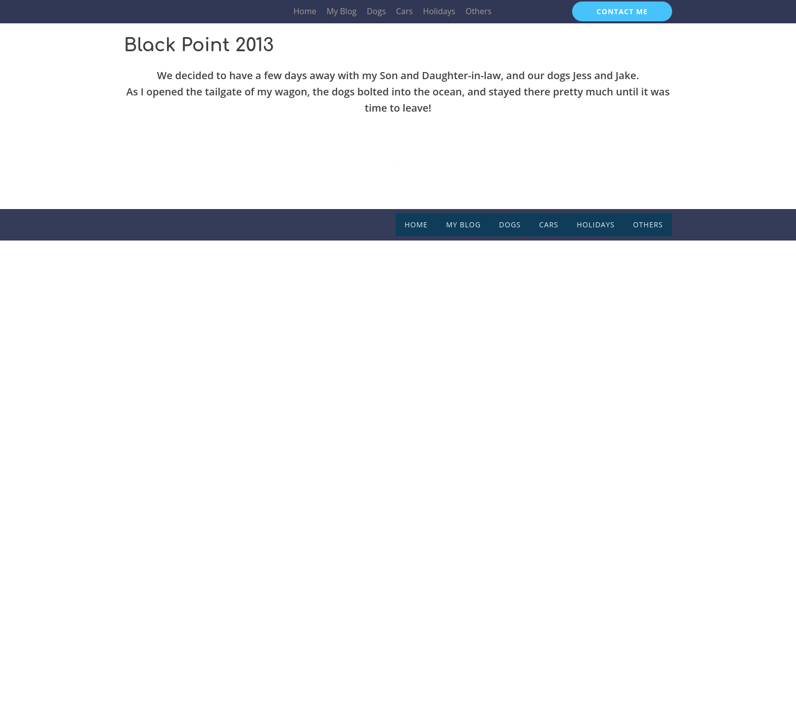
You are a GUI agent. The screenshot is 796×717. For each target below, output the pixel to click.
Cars (404, 11)
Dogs (376, 11)
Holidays (439, 11)
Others (478, 11)
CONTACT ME (622, 11)
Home (304, 11)
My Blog (341, 11)
